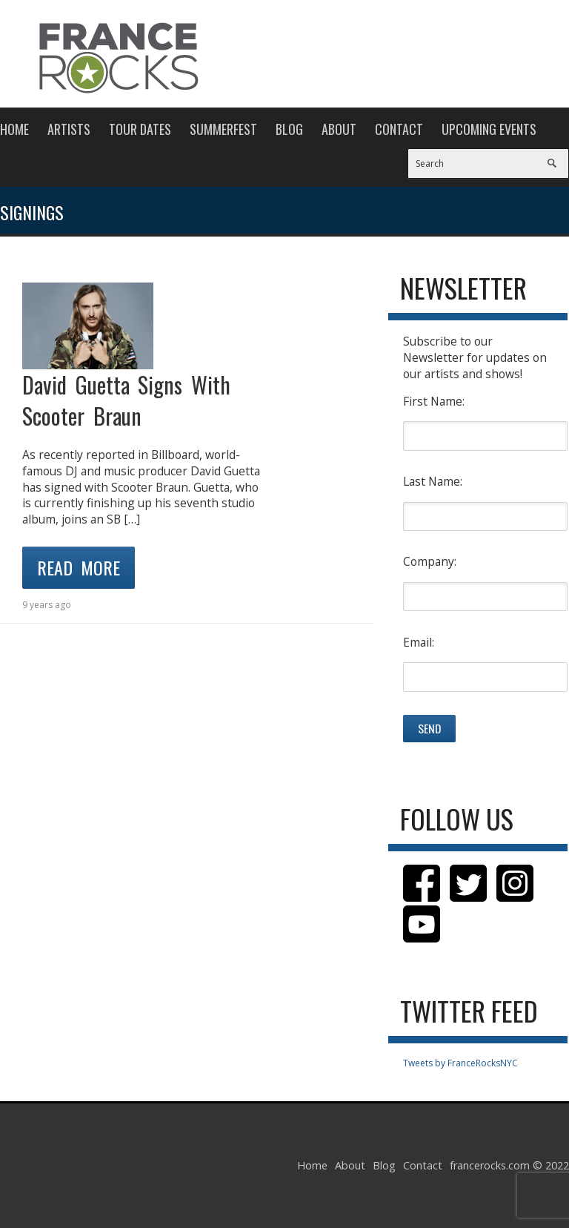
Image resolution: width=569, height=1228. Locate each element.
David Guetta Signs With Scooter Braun (126, 400)
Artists (68, 129)
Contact (399, 129)
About (339, 129)
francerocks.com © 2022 (509, 1165)
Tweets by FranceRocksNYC (460, 1063)
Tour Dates (140, 129)
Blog (289, 129)
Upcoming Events (489, 129)
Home (14, 129)
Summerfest (223, 129)
